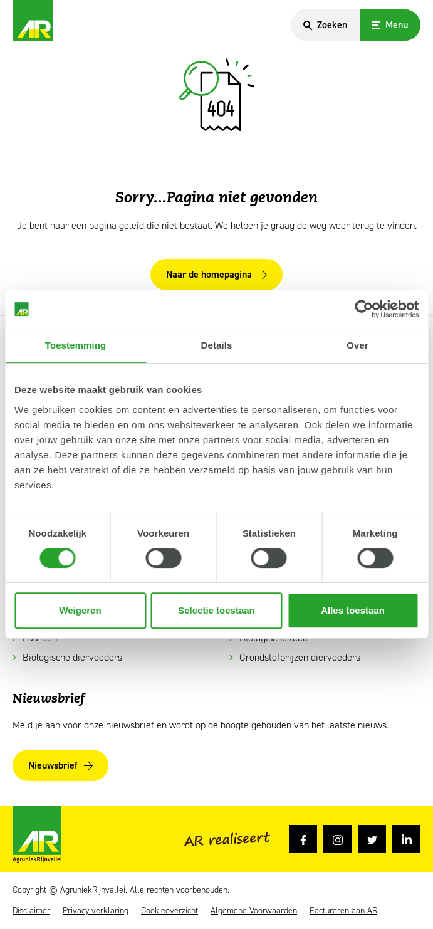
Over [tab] (357, 345)
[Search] (324, 25)
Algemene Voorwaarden (254, 910)
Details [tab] (216, 345)
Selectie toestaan (216, 610)
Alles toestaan (353, 610)
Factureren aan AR (343, 910)
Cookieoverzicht (169, 910)
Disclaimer (31, 910)
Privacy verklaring (95, 910)
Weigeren (80, 610)
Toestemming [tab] (76, 345)
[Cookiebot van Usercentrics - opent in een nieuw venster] (364, 309)
